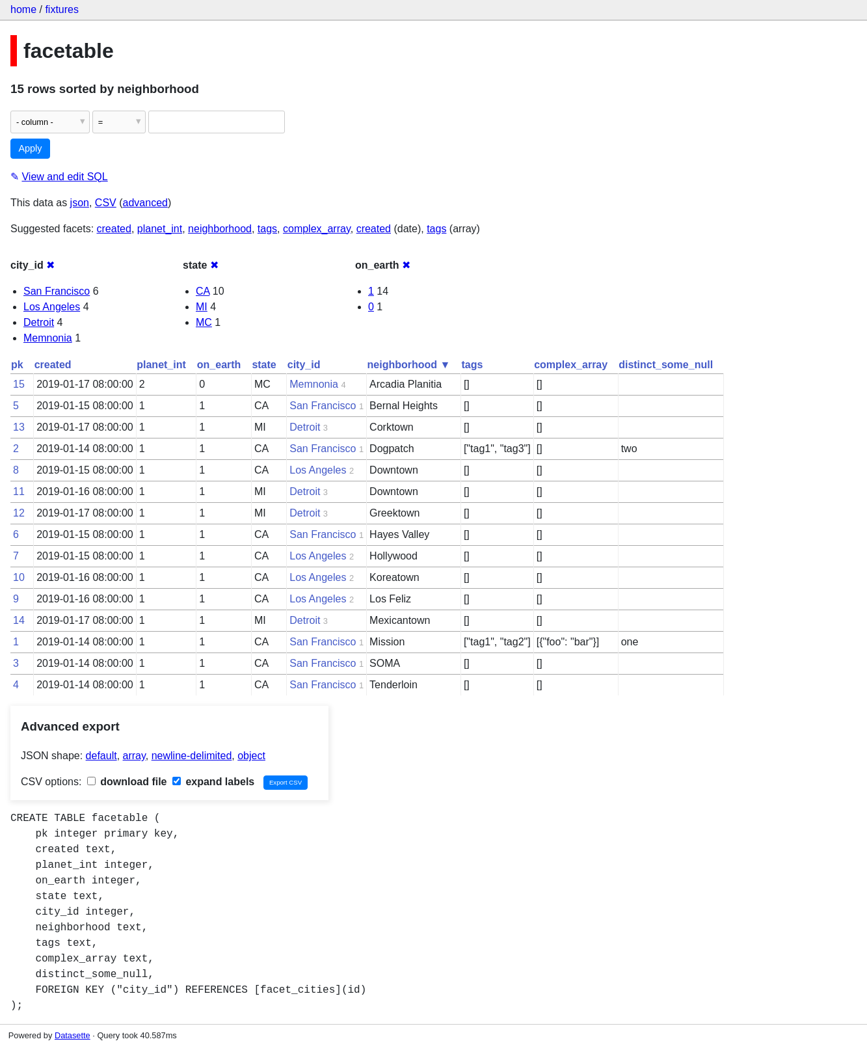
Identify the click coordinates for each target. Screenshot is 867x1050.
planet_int (159, 228)
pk (17, 364)
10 (19, 577)
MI (201, 306)
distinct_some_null (666, 364)
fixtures (62, 9)
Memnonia (47, 337)
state (264, 364)
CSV (105, 202)
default (101, 755)
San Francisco (56, 291)
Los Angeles (51, 306)
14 (19, 620)
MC (204, 322)
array (134, 755)
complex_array (317, 228)
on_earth (219, 364)
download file (127, 781)
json (79, 202)
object (251, 755)
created (114, 228)
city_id (304, 364)
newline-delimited (192, 755)
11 (19, 491)
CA (202, 291)
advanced (145, 202)
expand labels (213, 781)
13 (19, 427)
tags (267, 228)
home (23, 9)
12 (19, 512)
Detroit (38, 322)
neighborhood (220, 228)
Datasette (72, 1035)
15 (19, 384)
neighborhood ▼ (409, 364)
